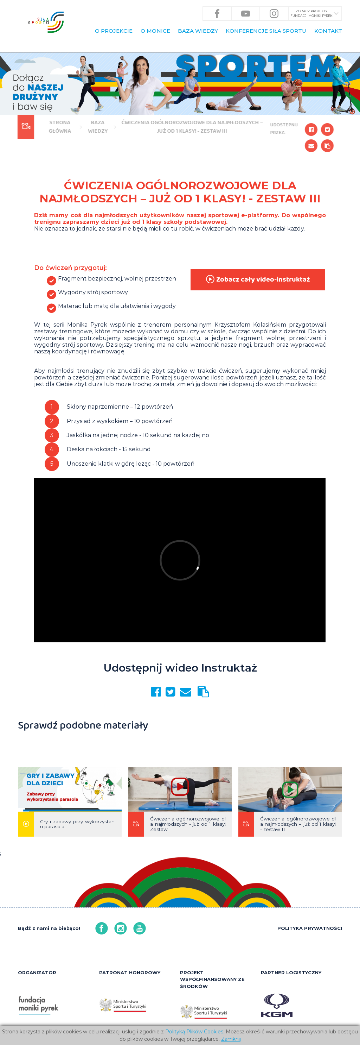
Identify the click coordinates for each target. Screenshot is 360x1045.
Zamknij (231, 1039)
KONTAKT (328, 30)
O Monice (155, 30)
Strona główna (58, 127)
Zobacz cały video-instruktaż (257, 279)
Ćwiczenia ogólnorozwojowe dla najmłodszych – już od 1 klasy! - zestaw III (191, 127)
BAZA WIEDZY (198, 30)
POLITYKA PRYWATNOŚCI (309, 928)
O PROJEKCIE (114, 30)
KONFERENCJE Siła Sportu (266, 30)
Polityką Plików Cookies (194, 1031)
